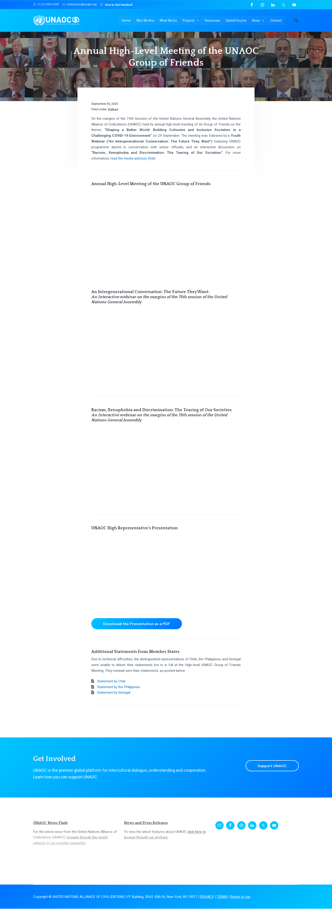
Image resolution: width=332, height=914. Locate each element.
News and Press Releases (146, 828)
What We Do (168, 21)
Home (126, 21)
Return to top (240, 902)
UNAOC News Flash (50, 828)
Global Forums (236, 21)
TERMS (222, 902)
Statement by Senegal (113, 698)
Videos (113, 114)
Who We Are (145, 21)
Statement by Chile (111, 686)
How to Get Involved (116, 4)
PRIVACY (207, 902)
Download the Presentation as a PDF (137, 629)
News (258, 20)
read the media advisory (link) (133, 164)
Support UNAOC (272, 771)
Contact (276, 21)
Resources (212, 21)
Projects (191, 20)
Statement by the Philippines (118, 692)
